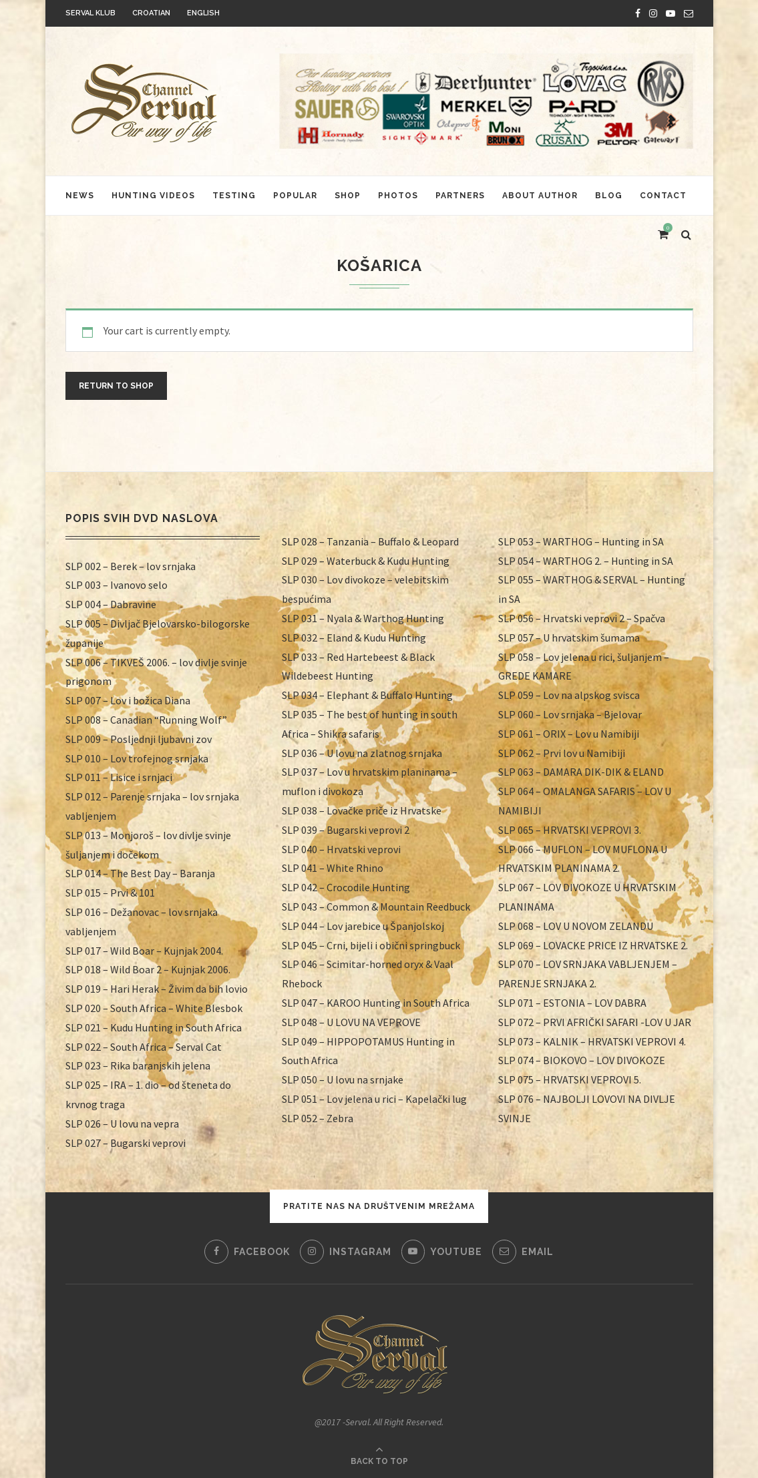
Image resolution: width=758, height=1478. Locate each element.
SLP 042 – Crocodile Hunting (346, 887)
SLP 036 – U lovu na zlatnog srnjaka (362, 753)
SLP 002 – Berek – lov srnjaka (130, 566)
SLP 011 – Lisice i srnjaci (118, 777)
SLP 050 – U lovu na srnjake (342, 1079)
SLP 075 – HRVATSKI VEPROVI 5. (569, 1079)
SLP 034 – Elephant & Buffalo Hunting (367, 695)
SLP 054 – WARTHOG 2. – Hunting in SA (585, 560)
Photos (398, 195)
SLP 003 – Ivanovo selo (116, 584)
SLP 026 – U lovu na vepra (122, 1123)
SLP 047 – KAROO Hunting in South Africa (375, 1002)
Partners (460, 195)
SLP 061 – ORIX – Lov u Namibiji (568, 733)
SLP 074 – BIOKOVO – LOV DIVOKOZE (581, 1060)
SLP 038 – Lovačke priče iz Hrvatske (361, 810)
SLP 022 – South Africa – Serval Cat (143, 1046)
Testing (234, 195)
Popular (295, 195)
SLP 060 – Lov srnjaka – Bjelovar (570, 714)
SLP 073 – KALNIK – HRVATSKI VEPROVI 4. (592, 1041)
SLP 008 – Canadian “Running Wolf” (146, 719)
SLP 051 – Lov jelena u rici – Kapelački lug (374, 1098)
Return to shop (116, 386)
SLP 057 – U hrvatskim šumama (569, 637)
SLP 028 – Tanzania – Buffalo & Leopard (370, 541)
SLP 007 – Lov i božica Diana (127, 700)
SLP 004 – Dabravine (110, 604)
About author (540, 195)
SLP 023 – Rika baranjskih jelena (137, 1065)
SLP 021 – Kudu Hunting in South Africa (153, 1027)
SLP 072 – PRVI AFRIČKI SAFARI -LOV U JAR (594, 1022)
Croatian (151, 13)
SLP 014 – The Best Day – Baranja (140, 873)
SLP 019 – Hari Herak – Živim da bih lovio (156, 988)
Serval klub (90, 13)
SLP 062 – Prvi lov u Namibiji (561, 753)
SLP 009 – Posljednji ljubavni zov (138, 739)
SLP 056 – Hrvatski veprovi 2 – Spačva (581, 618)
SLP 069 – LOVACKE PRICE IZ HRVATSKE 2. (593, 945)
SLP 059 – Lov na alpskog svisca (569, 695)
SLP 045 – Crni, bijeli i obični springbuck (371, 945)
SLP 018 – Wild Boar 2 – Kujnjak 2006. (147, 969)
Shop (348, 195)
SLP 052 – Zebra (317, 1118)
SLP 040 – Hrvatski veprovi (341, 849)
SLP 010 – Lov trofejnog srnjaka (136, 758)
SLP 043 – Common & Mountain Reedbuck (376, 906)
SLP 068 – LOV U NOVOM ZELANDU (575, 926)
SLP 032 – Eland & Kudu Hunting (354, 637)
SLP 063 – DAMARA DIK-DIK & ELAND (581, 771)
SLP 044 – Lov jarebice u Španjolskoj (363, 926)
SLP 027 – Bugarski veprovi (125, 1143)
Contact (663, 195)
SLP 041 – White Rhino (332, 868)
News (79, 195)
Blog (608, 195)
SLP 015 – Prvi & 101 (110, 892)
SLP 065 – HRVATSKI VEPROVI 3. (569, 829)
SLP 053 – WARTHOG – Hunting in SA (581, 541)
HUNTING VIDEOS (153, 195)
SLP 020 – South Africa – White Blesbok (153, 1008)
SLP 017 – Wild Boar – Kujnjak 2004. (144, 950)
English (203, 13)
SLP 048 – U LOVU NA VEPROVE (351, 1022)
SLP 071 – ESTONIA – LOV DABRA (572, 1002)
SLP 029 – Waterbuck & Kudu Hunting (365, 560)
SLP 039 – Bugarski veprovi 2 (345, 829)
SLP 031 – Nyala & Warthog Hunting (363, 618)
